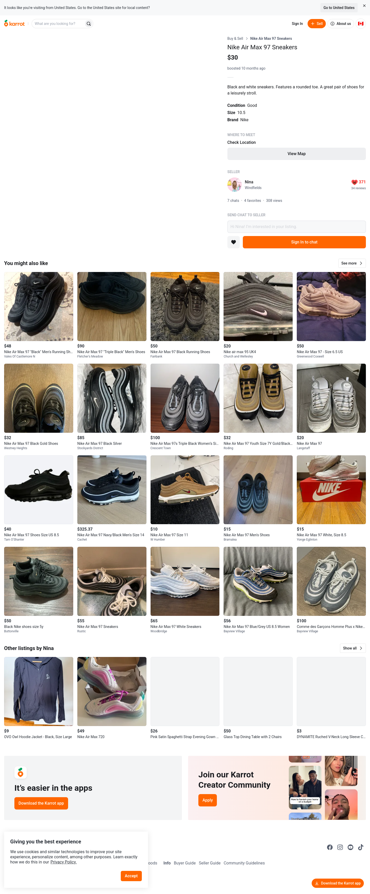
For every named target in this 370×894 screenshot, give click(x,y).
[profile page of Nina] (234, 184)
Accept (133, 868)
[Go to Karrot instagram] (340, 847)
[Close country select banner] (364, 5)
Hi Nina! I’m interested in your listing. (296, 227)
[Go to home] (14, 23)
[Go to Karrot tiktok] (361, 847)
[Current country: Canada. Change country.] (361, 23)
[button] (352, 263)
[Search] (88, 23)
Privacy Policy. (70, 854)
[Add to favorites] (233, 242)
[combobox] (58, 23)
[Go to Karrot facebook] (330, 847)
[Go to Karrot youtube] (350, 847)
